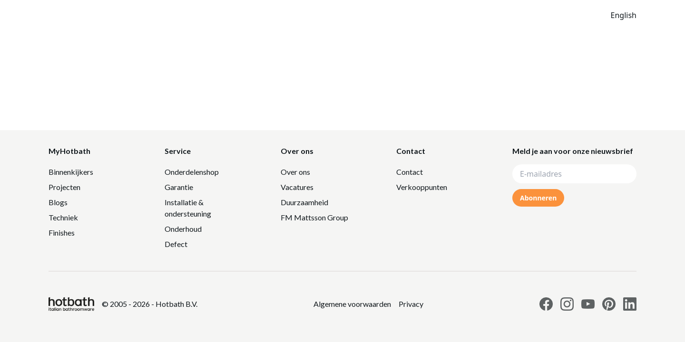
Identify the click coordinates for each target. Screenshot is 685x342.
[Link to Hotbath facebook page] (546, 304)
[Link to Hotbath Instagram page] (567, 304)
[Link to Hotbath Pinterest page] (609, 304)
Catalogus (423, 15)
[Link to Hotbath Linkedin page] (629, 304)
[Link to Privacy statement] (352, 304)
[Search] (526, 15)
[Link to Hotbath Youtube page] (588, 304)
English (623, 15)
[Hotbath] (71, 304)
